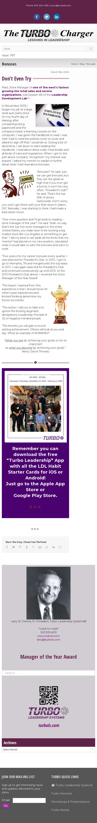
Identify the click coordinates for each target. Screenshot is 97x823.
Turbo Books (60, 810)
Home (74, 64)
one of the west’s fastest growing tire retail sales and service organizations (35, 91)
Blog (82, 64)
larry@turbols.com (48, 639)
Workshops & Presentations (70, 801)
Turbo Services (61, 793)
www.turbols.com (48, 636)
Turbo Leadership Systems (72, 785)
